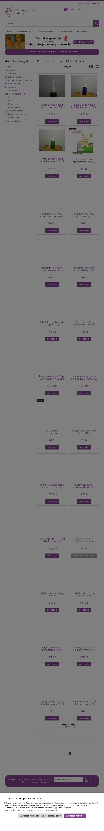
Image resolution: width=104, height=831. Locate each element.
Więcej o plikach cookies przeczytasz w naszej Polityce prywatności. (31, 810)
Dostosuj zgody (54, 816)
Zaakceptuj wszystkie (75, 816)
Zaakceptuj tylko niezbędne (32, 816)
